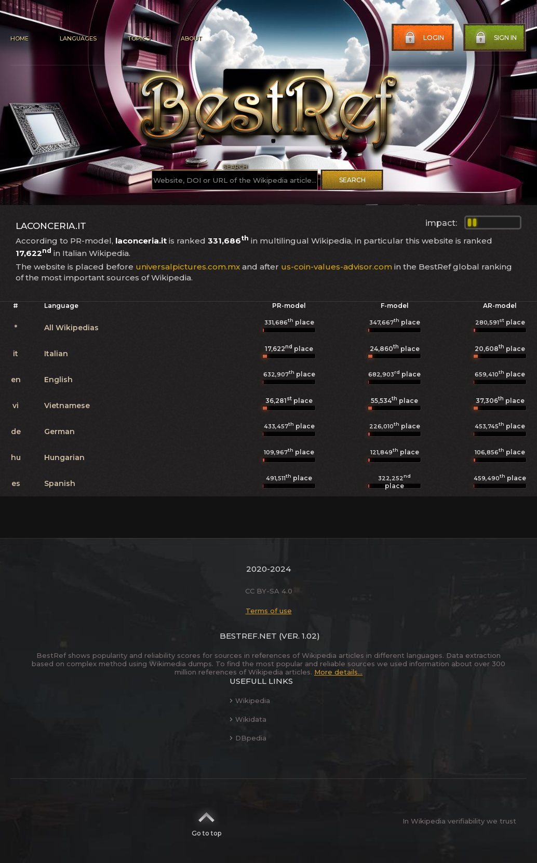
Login (423, 37)
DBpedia (248, 738)
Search (352, 180)
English (58, 379)
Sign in (495, 37)
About (191, 38)
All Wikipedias (71, 327)
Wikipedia (250, 700)
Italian (56, 353)
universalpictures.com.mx (188, 267)
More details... (338, 672)
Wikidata (248, 719)
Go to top (206, 821)
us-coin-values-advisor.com (336, 267)
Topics (139, 38)
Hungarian (64, 457)
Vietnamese (67, 405)
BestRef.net (248, 636)
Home (19, 38)
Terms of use (269, 610)
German (59, 431)
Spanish (59, 483)
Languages (78, 38)
